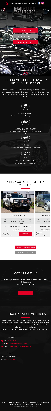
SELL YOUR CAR (44, 402)
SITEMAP (38, 404)
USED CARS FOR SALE (14, 402)
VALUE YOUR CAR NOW (25, 293)
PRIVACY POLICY (29, 404)
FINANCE (25, 402)
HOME (4, 402)
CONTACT (19, 404)
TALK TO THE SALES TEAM (26, 42)
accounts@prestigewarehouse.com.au (17, 343)
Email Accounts (10, 359)
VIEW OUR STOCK (25, 30)
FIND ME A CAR (34, 402)
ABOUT (12, 404)
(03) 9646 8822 (12, 340)
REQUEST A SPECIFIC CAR (25, 36)
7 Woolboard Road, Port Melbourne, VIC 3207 (23, 3)
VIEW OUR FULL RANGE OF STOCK (25, 247)
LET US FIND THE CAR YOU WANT (25, 252)
